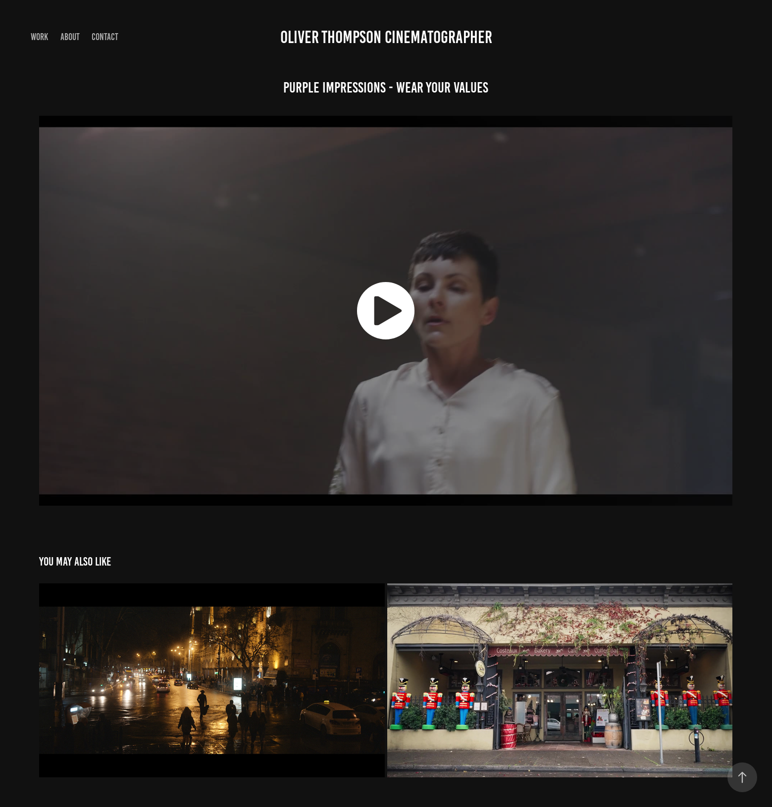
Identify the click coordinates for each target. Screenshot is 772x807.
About (70, 37)
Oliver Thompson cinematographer (386, 37)
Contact (105, 37)
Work (39, 37)
